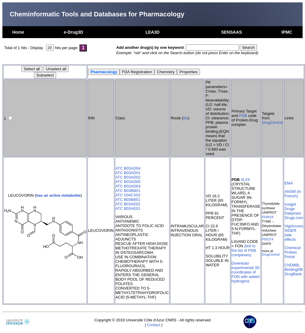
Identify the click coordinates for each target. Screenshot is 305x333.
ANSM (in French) (292, 193)
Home (18, 32)
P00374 (267, 239)
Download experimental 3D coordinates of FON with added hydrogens (246, 272)
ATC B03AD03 (128, 186)
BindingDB (293, 269)
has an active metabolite (58, 195)
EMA (288, 183)
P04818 (267, 217)
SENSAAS (231, 32)
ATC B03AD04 (128, 168)
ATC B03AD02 (128, 177)
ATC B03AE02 (127, 204)
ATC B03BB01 (127, 190)
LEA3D (152, 32)
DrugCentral (272, 122)
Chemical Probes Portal (292, 252)
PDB (243, 115)
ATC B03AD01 (128, 173)
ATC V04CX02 (128, 195)
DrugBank (293, 274)
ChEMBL (292, 265)
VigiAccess (293, 226)
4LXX (245, 179)
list (185, 118)
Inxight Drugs (290, 206)
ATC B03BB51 (127, 199)
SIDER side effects (290, 235)
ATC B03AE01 (127, 208)
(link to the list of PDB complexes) (244, 250)
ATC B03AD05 (128, 181)
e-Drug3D (73, 32)
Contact (153, 325)
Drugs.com (293, 217)
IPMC (286, 32)
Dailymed (292, 213)
